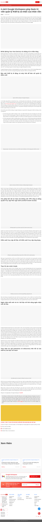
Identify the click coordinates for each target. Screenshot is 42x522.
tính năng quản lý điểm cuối (10, 103)
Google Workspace (8, 5)
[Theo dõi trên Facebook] (36, 516)
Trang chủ (2, 5)
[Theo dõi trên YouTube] (40, 516)
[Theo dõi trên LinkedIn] (38, 516)
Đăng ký (37, 484)
